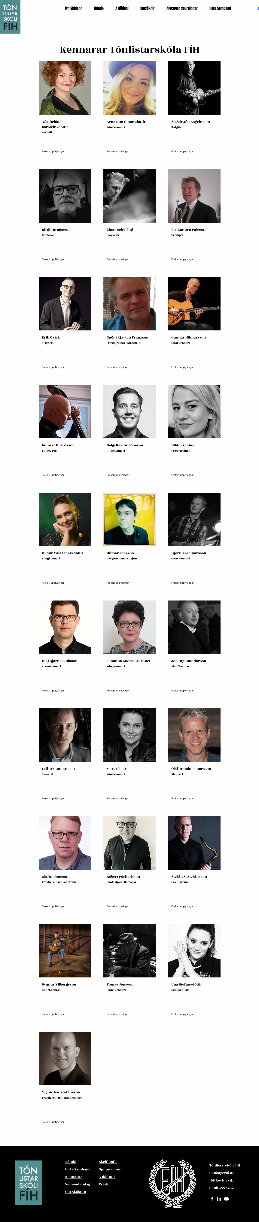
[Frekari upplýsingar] (53, 151)
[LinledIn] (219, 1199)
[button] (76, 8)
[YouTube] (226, 1199)
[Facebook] (212, 1199)
